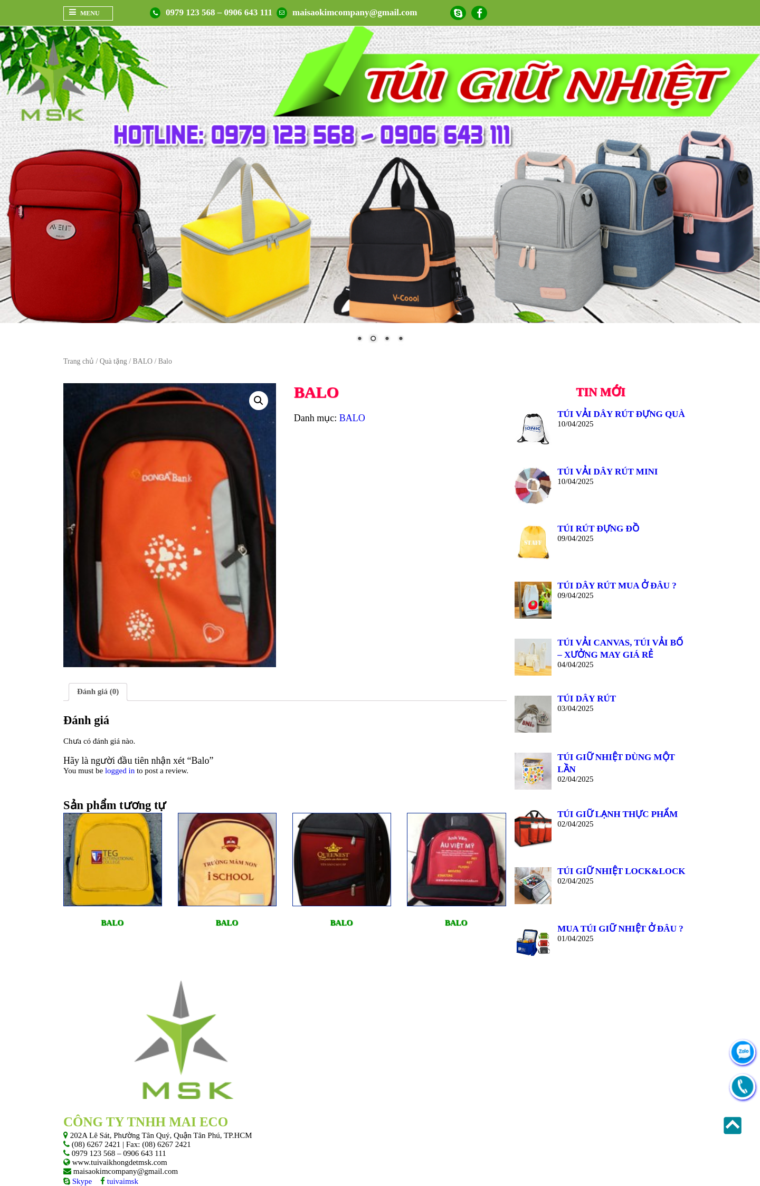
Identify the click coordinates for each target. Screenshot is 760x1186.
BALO (142, 361)
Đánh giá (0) (98, 691)
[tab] (98, 692)
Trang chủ (78, 361)
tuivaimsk (121, 1181)
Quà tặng (113, 361)
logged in (120, 770)
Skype (81, 1181)
